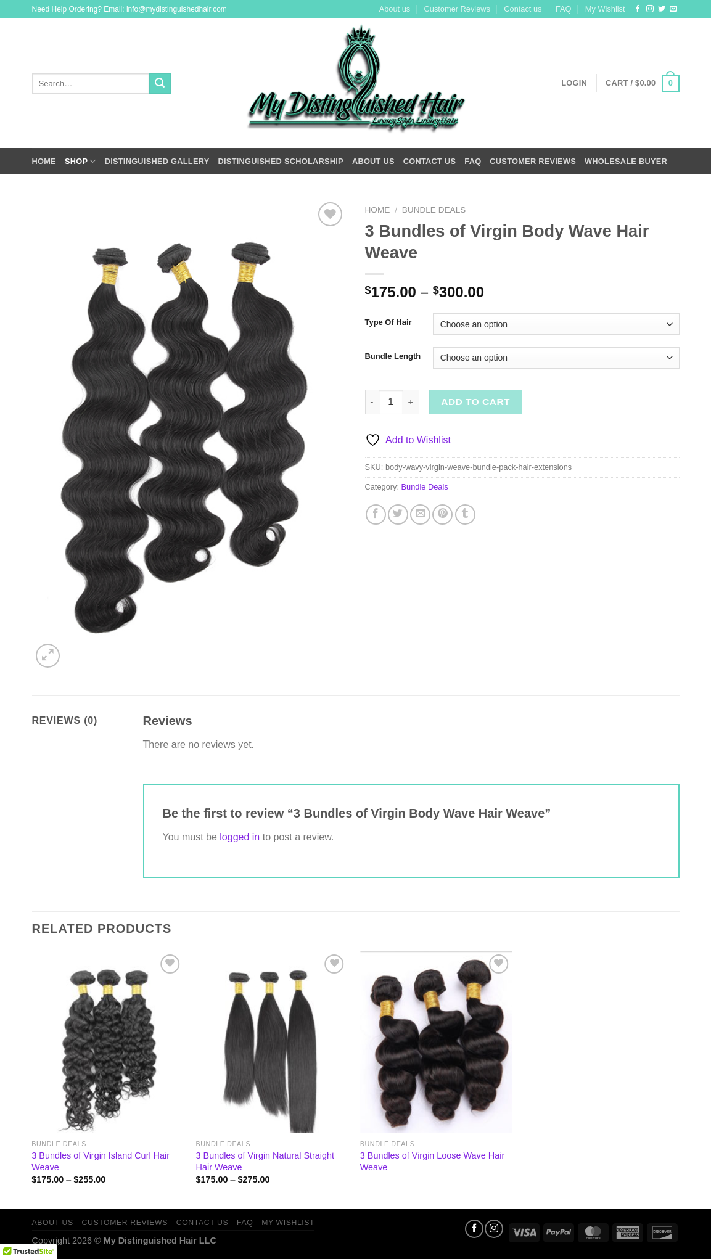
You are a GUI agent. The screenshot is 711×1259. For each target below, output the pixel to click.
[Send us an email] (673, 9)
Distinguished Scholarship (280, 161)
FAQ (564, 9)
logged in (240, 837)
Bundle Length (393, 356)
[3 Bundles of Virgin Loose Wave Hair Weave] (436, 1042)
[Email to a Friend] (420, 514)
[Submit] (159, 83)
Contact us (522, 9)
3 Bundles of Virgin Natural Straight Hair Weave (265, 1161)
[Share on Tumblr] (465, 514)
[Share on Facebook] (376, 514)
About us (395, 9)
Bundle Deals (434, 210)
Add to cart (475, 401)
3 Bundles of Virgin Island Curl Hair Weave (100, 1161)
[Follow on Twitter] (661, 9)
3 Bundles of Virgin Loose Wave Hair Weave (432, 1161)
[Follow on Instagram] (650, 9)
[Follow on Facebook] (637, 9)
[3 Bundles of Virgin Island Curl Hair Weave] (107, 1042)
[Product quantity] (391, 402)
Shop (80, 161)
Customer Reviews (457, 9)
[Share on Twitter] (398, 514)
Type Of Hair (388, 322)
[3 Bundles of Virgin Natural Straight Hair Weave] (272, 1042)
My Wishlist (605, 9)
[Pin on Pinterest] (442, 514)
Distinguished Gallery (157, 161)
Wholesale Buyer (626, 161)
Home (44, 161)
